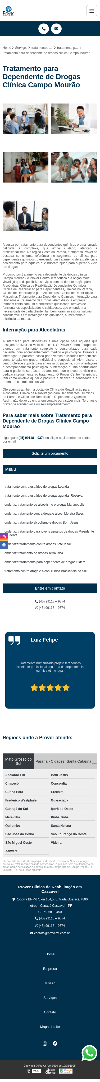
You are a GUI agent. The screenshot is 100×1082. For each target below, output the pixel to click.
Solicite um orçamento (50, 453)
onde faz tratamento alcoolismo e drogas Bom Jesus (41, 522)
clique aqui (57, 438)
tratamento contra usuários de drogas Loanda (36, 486)
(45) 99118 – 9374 (32, 438)
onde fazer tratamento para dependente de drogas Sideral (45, 562)
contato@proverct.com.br (50, 933)
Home (50, 954)
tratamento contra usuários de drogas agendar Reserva (43, 495)
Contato (50, 1012)
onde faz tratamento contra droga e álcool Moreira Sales (44, 513)
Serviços (50, 998)
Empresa (50, 969)
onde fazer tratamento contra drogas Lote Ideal (37, 544)
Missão (49, 983)
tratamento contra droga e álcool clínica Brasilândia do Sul (45, 571)
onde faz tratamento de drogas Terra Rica (33, 553)
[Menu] (91, 10)
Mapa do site (50, 1027)
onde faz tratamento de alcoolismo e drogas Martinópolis (44, 504)
